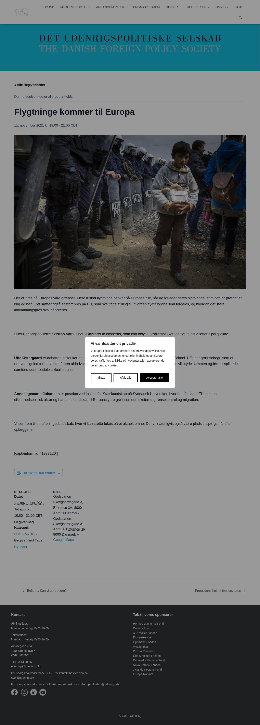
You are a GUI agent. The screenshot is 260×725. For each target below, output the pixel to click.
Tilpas (101, 377)
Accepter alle (154, 377)
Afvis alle (125, 377)
